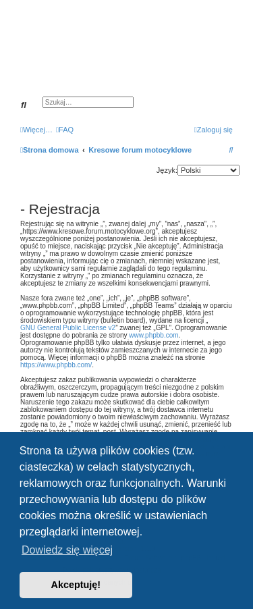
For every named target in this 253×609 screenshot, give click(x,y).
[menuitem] (65, 130)
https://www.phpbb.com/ (56, 365)
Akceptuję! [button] (76, 584)
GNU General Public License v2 (67, 328)
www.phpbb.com (153, 335)
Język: (167, 170)
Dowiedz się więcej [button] (67, 550)
